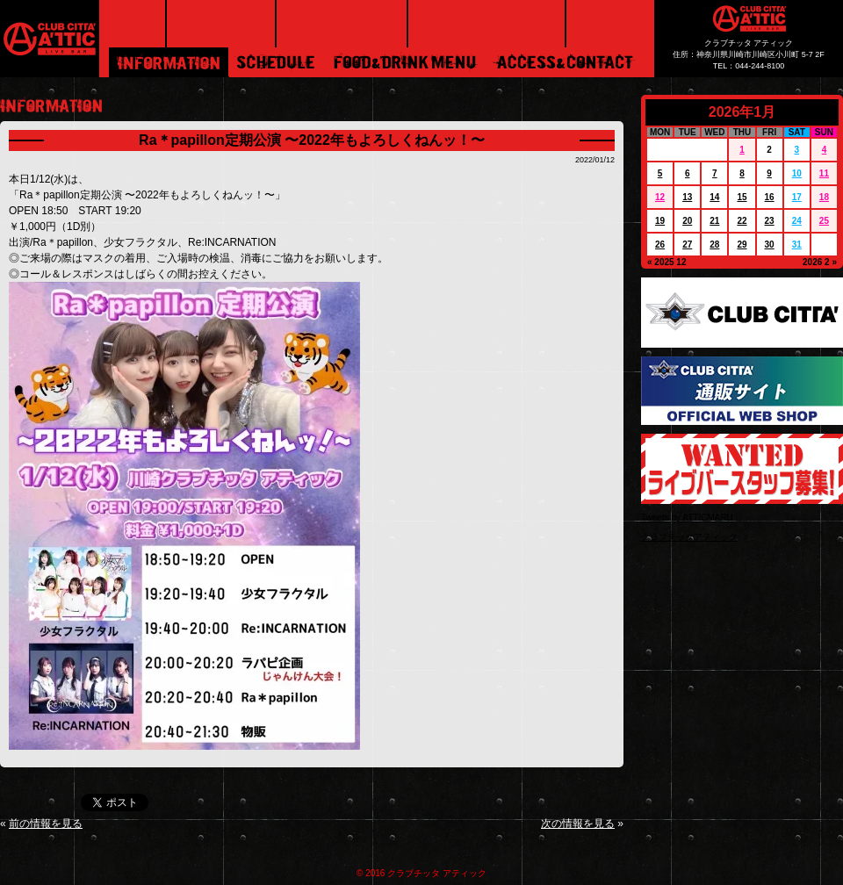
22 (741, 221)
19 (660, 221)
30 (770, 244)
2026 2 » (820, 262)
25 (824, 221)
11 (824, 173)
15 (741, 197)
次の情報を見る (578, 823)
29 (741, 244)
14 (714, 197)
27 (687, 244)
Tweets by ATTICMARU (687, 517)
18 (824, 197)
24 (797, 221)
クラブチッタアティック (689, 537)
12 (660, 197)
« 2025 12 (667, 262)
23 (770, 221)
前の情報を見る (46, 823)
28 (714, 244)
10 (797, 173)
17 (797, 197)
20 (687, 221)
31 (797, 244)
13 (687, 197)
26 (660, 244)
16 (770, 197)
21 (714, 221)
